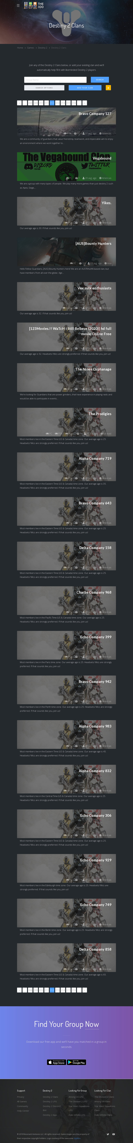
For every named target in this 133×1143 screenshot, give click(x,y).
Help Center (23, 1110)
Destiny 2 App (50, 1114)
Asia (107, 263)
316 (74, 102)
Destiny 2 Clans (50, 1096)
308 (30, 102)
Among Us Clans (102, 1101)
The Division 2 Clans (104, 1096)
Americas (105, 133)
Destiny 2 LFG (50, 1101)
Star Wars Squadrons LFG (79, 1108)
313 (57, 102)
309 (36, 102)
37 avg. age (89, 133)
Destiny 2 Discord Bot (51, 1108)
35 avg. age (89, 478)
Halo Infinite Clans (103, 1114)
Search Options (44, 88)
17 (77, 133)
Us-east (106, 433)
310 (41, 102)
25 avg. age (89, 389)
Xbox (67, 389)
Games (30, 47)
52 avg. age (89, 348)
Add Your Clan (85, 88)
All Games (22, 1101)
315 (68, 102)
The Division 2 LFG (78, 1101)
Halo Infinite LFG (77, 1114)
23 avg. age (94, 263)
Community (22, 1106)
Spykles (77, 1138)
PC (69, 178)
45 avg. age (89, 746)
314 (63, 102)
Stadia (67, 307)
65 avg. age (89, 969)
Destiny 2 (42, 47)
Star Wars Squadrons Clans (104, 1108)
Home (20, 47)
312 (52, 102)
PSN (67, 133)
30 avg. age (89, 222)
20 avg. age (89, 178)
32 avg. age (89, 307)
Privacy (20, 1096)
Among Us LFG (76, 1096)
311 (47, 102)
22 (82, 263)
